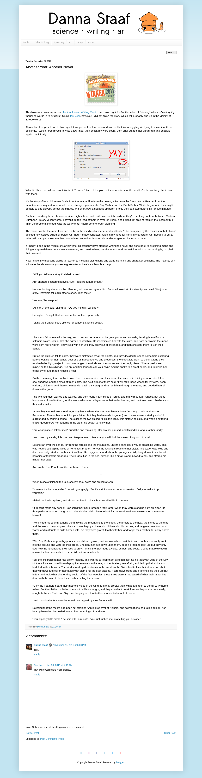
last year (75, 115)
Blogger (120, 762)
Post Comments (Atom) (52, 738)
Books (26, 42)
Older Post (169, 733)
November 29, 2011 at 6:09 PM (69, 645)
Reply (37, 654)
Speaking (59, 42)
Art (70, 42)
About (91, 42)
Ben (36, 665)
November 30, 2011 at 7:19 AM (55, 665)
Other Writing (42, 42)
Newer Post (33, 733)
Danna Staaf (41, 645)
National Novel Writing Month (80, 112)
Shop (80, 42)
